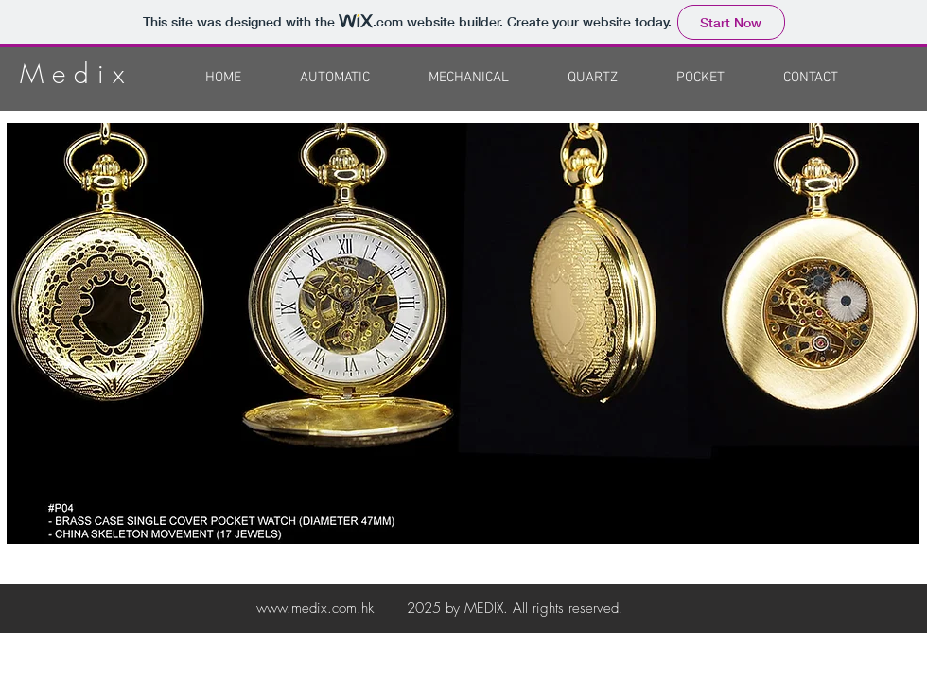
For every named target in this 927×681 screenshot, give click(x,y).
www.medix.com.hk (315, 608)
